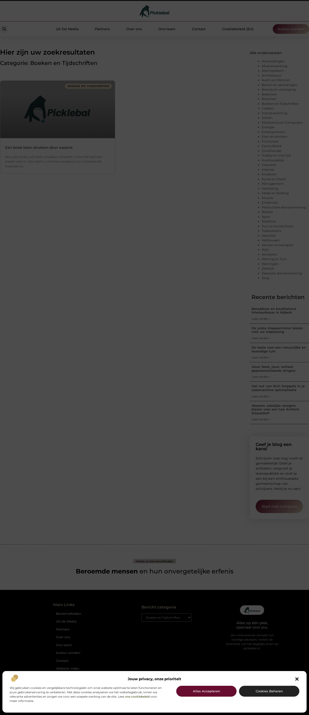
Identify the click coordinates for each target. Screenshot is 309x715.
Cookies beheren (269, 691)
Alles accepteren (206, 691)
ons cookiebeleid (137, 696)
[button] (297, 679)
